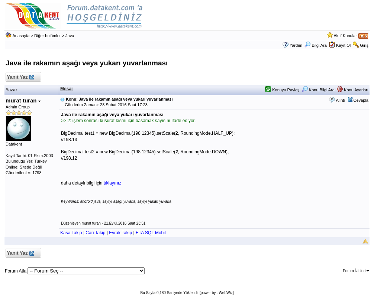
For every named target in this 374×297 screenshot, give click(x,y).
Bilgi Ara (315, 45)
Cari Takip (95, 232)
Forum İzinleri (356, 271)
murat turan (23, 100)
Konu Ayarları (352, 90)
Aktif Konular (345, 35)
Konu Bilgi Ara (318, 90)
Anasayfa (21, 35)
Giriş (364, 45)
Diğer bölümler (47, 35)
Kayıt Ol (343, 45)
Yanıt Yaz (20, 77)
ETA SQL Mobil (151, 232)
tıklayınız (112, 183)
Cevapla (361, 100)
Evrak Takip (120, 232)
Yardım (296, 45)
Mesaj (66, 88)
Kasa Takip (71, 232)
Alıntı (340, 100)
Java (69, 35)
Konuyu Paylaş (282, 90)
